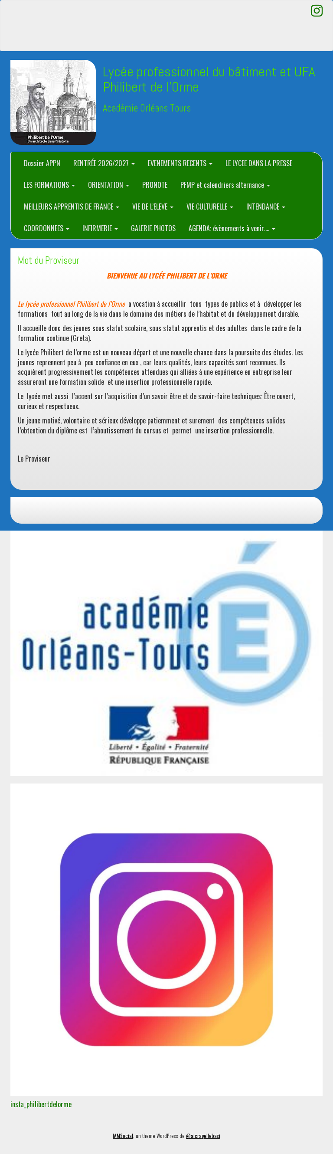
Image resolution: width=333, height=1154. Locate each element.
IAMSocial (123, 1135)
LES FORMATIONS (49, 185)
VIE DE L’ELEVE (152, 206)
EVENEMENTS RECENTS (180, 163)
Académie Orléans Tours (147, 108)
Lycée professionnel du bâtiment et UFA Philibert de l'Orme (209, 79)
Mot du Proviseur (48, 260)
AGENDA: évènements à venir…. (232, 228)
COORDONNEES (46, 228)
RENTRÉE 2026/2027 (104, 163)
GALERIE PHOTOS (153, 228)
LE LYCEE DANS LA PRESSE (258, 163)
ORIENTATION (108, 185)
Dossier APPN (42, 163)
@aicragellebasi (203, 1135)
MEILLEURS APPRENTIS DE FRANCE (71, 206)
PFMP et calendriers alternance (225, 185)
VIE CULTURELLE (209, 206)
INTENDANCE (265, 206)
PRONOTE (154, 185)
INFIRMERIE (100, 228)
